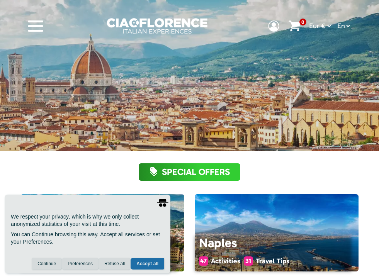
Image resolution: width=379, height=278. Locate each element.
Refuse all (114, 263)
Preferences (80, 263)
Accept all (147, 263)
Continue (46, 263)
